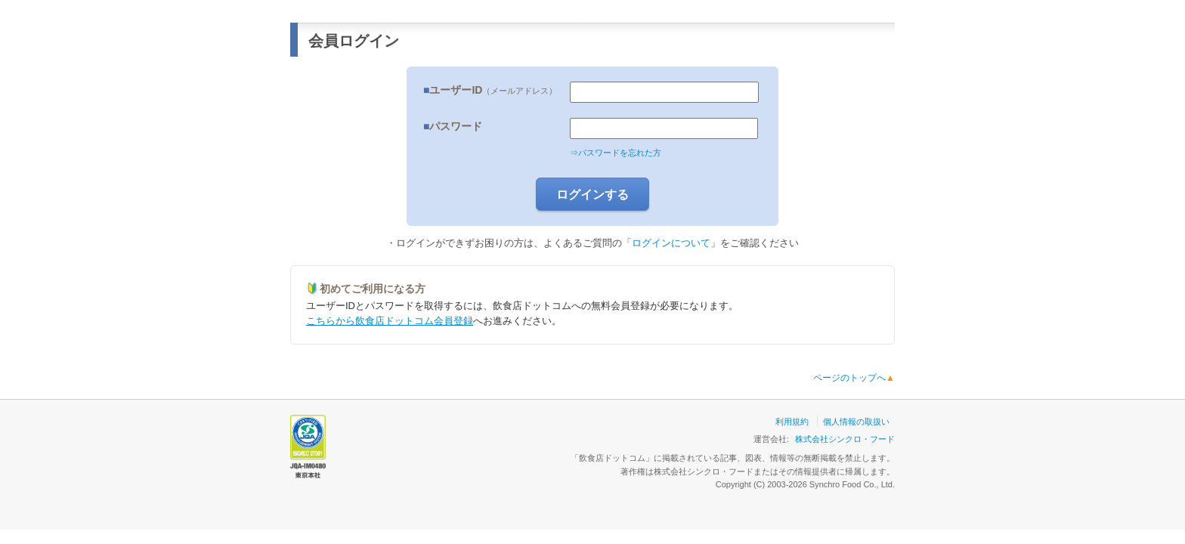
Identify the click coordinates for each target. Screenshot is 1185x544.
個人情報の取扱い (856, 421)
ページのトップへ (854, 377)
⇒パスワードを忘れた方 (615, 152)
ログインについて (671, 243)
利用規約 (792, 421)
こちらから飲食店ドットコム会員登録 (389, 320)
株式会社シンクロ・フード (845, 439)
